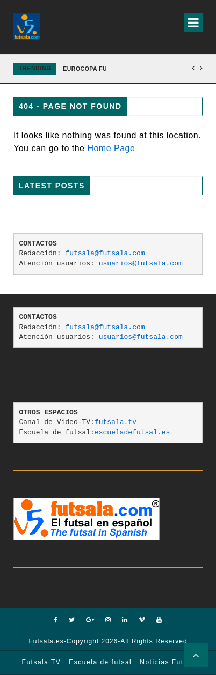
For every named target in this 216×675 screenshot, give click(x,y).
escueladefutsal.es (132, 432)
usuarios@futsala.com (141, 263)
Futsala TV (41, 662)
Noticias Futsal (167, 662)
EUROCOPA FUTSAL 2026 (100, 68)
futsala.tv (115, 422)
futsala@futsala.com (105, 253)
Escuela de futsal (100, 662)
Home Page (111, 148)
